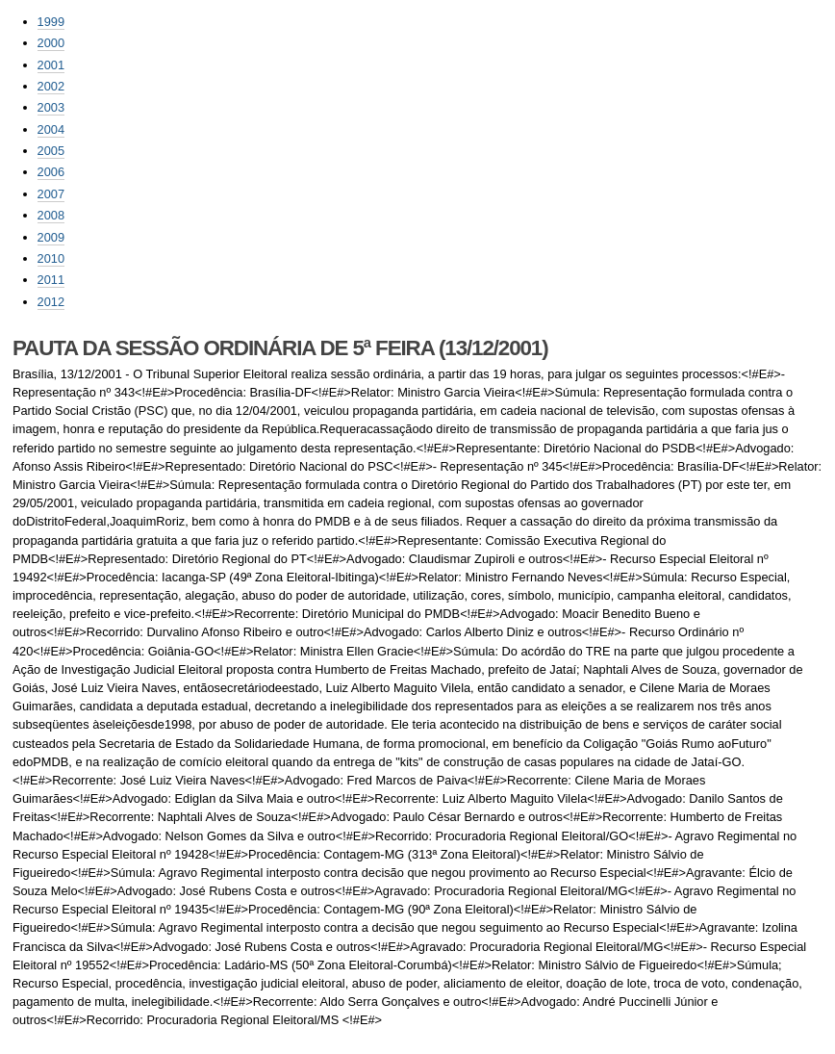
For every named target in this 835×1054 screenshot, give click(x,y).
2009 (51, 237)
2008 (51, 215)
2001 (51, 65)
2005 (51, 150)
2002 (51, 86)
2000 (51, 43)
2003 (51, 107)
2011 (51, 279)
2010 (51, 258)
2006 (51, 172)
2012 (51, 302)
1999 (51, 21)
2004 (51, 129)
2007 (51, 194)
